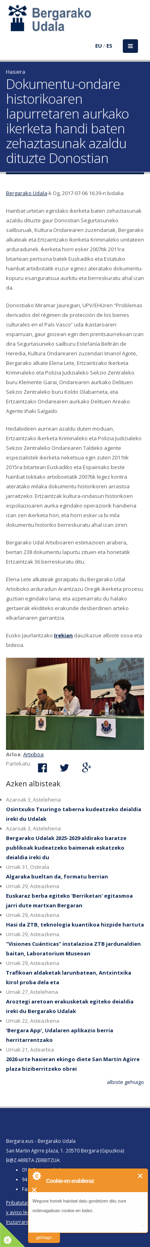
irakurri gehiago (44, 1232)
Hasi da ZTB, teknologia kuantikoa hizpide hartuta (75, 924)
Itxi (140, 1176)
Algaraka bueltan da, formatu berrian (57, 876)
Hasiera (15, 71)
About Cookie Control (36, 1176)
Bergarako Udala (26, 193)
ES (109, 45)
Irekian (63, 635)
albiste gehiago (125, 1082)
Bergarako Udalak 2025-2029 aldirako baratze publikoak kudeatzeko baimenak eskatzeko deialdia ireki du (66, 847)
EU (98, 45)
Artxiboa (33, 754)
